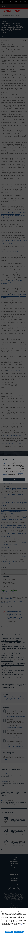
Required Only (9, 931)
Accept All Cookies (19, 931)
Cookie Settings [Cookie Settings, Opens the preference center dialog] (14, 928)
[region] (14, 921)
